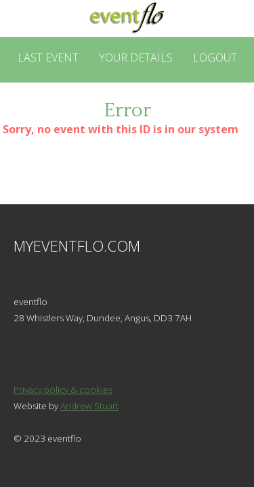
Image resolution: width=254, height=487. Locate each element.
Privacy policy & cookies (63, 390)
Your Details (136, 57)
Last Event (48, 57)
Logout (215, 57)
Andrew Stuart (89, 406)
